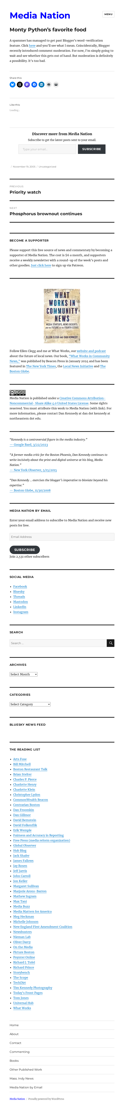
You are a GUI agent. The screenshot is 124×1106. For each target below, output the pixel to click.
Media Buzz (21, 906)
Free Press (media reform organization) (41, 840)
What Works (22, 1008)
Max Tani (20, 901)
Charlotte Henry (24, 784)
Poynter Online (24, 957)
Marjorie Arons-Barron (30, 891)
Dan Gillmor (22, 815)
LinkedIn (19, 607)
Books (14, 1060)
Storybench (21, 972)
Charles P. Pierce (25, 779)
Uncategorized (47, 166)
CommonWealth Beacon (30, 800)
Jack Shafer (21, 855)
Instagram (20, 612)
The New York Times (41, 366)
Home (14, 1025)
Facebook (20, 586)
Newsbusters (22, 932)
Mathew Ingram (24, 896)
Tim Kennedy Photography (32, 988)
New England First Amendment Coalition (42, 927)
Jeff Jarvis (20, 871)
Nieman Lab (22, 937)
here (32, 45)
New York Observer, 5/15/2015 (35, 470)
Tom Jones (21, 998)
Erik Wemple (22, 830)
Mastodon (20, 602)
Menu (108, 14)
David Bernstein (24, 820)
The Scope (20, 977)
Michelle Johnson (25, 921)
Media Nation (40, 15)
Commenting (20, 1052)
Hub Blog (19, 850)
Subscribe (91, 149)
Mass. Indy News (22, 1078)
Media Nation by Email (26, 1087)
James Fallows (23, 860)
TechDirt (19, 982)
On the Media (23, 947)
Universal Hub (23, 1003)
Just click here (41, 265)
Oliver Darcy (22, 942)
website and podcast (91, 351)
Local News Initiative (78, 366)
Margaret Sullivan (26, 886)
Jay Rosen (20, 866)
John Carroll (21, 876)
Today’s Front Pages (28, 993)
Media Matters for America (32, 911)
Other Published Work (26, 1069)
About (14, 1034)
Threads (19, 596)
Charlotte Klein (24, 789)
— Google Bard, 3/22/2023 (29, 444)
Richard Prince (23, 967)
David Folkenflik (25, 825)
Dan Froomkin (23, 810)
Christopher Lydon (26, 794)
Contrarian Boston (26, 805)
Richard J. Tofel (24, 962)
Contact (15, 1043)
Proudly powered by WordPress (46, 1099)
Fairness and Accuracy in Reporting (38, 835)
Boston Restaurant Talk (30, 769)
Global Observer (24, 845)
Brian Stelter (22, 774)
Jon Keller (20, 881)
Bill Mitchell (22, 764)
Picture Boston (23, 952)
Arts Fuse (20, 759)
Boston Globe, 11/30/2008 (32, 490)
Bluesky (18, 591)
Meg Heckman (23, 916)
